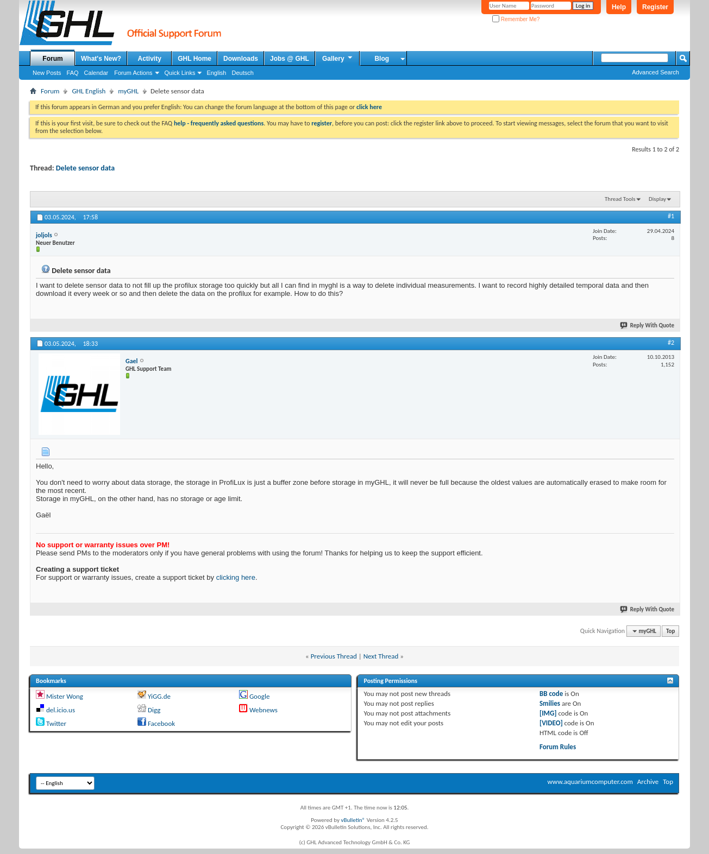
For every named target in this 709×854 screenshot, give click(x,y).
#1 (671, 216)
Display (657, 199)
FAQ (73, 72)
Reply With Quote (647, 325)
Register (655, 7)
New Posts (47, 72)
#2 (671, 342)
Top (670, 631)
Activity (149, 58)
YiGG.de (159, 696)
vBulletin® (353, 820)
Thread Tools (620, 199)
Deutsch (242, 72)
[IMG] (548, 713)
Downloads (240, 58)
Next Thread (381, 656)
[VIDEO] (551, 723)
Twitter (56, 723)
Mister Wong (64, 696)
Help (619, 7)
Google (259, 696)
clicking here (235, 577)
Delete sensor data (85, 168)
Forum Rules (557, 747)
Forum (52, 58)
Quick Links (180, 72)
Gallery (338, 58)
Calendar (96, 72)
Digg (154, 710)
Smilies (549, 703)
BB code (551, 693)
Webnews (263, 710)
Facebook (161, 723)
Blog (381, 58)
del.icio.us (60, 710)
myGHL (128, 91)
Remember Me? (515, 19)
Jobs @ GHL (289, 58)
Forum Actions (133, 72)
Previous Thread (334, 656)
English (216, 72)
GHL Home (194, 58)
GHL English (88, 91)
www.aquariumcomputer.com (589, 781)
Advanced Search (655, 72)
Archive (647, 781)
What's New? (101, 58)
